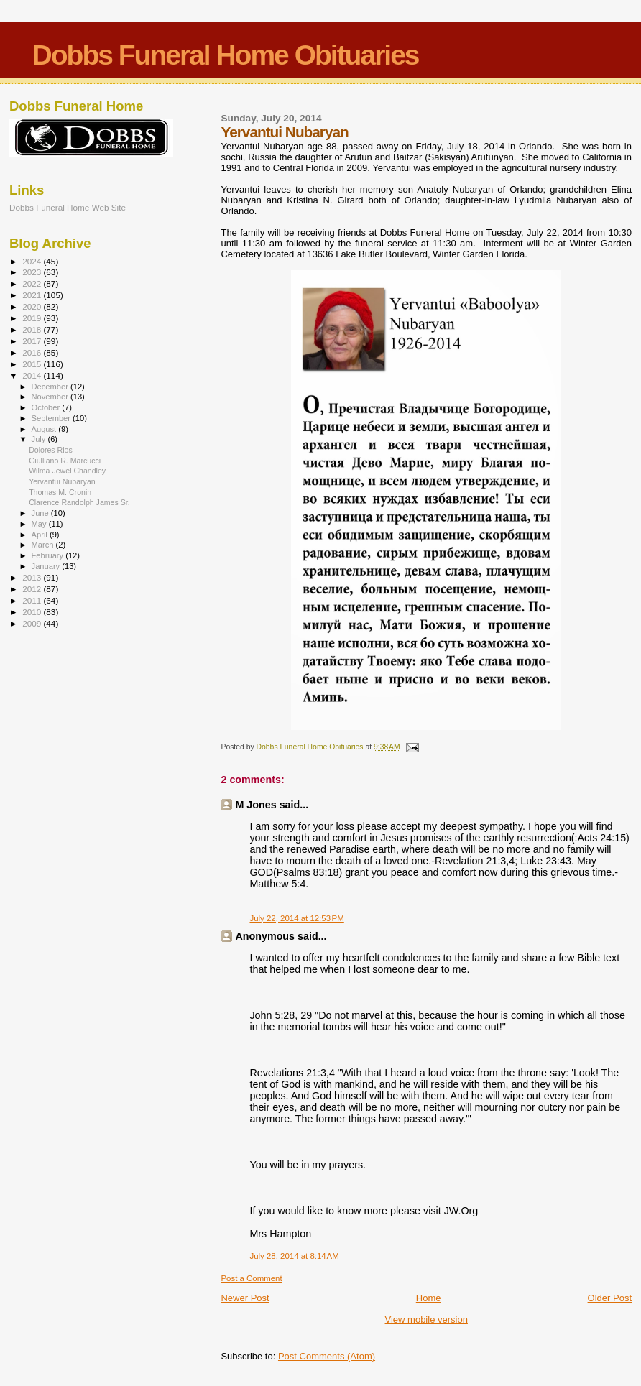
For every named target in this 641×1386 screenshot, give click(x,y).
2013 (32, 577)
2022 (32, 283)
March (44, 544)
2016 (32, 352)
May (40, 523)
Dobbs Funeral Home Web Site (67, 207)
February (49, 555)
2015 (32, 364)
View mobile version (426, 1319)
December (51, 386)
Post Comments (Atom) (326, 1356)
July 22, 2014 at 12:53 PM (296, 918)
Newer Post (245, 1298)
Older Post (610, 1298)
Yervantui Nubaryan (62, 481)
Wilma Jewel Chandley (67, 470)
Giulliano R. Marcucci (65, 460)
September (52, 418)
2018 (32, 329)
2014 (32, 375)
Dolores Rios (51, 449)
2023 (32, 272)
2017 (32, 341)
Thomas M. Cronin (60, 492)
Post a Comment (251, 1278)
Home (428, 1298)
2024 (32, 261)
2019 (32, 318)
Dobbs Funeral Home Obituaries (225, 55)
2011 (32, 600)
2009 (32, 623)
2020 (32, 306)
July (40, 439)
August (45, 429)
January (47, 566)
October (47, 407)
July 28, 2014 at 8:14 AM (293, 1256)
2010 (32, 611)
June (41, 513)
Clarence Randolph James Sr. (79, 502)
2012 (32, 588)
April (41, 534)
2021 (32, 295)
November (51, 396)
